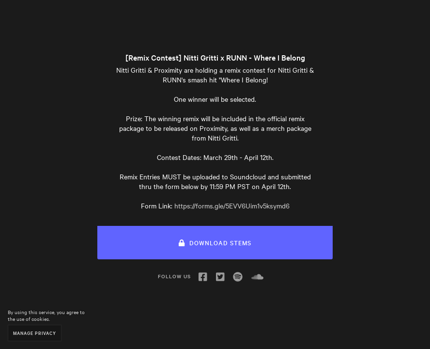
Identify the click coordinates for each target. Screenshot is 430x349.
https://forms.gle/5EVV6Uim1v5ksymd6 (232, 205)
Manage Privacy (34, 332)
